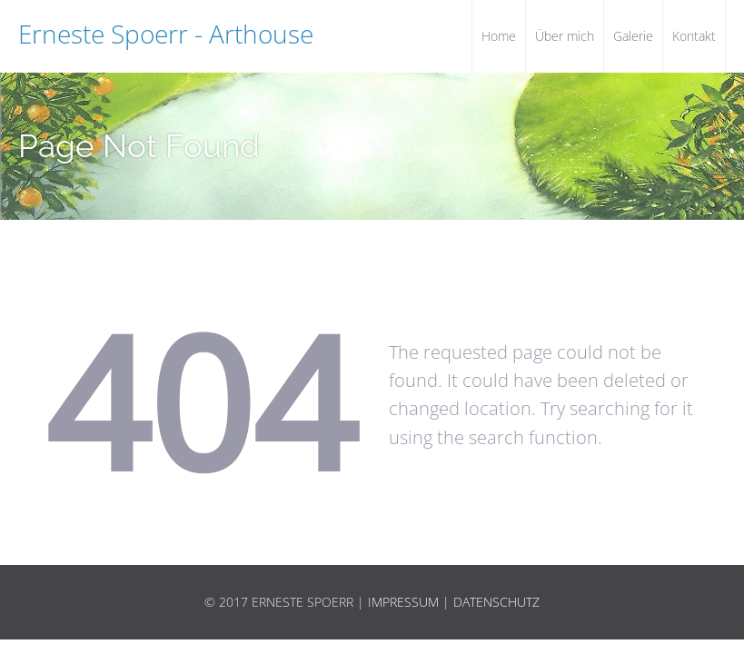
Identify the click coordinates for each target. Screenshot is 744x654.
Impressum (403, 601)
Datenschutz (496, 601)
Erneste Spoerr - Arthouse (165, 33)
